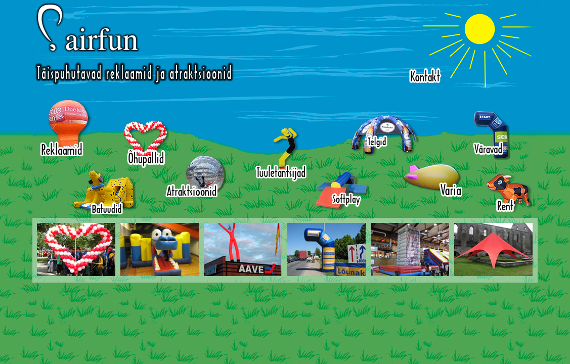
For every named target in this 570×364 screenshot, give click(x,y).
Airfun (134, 44)
